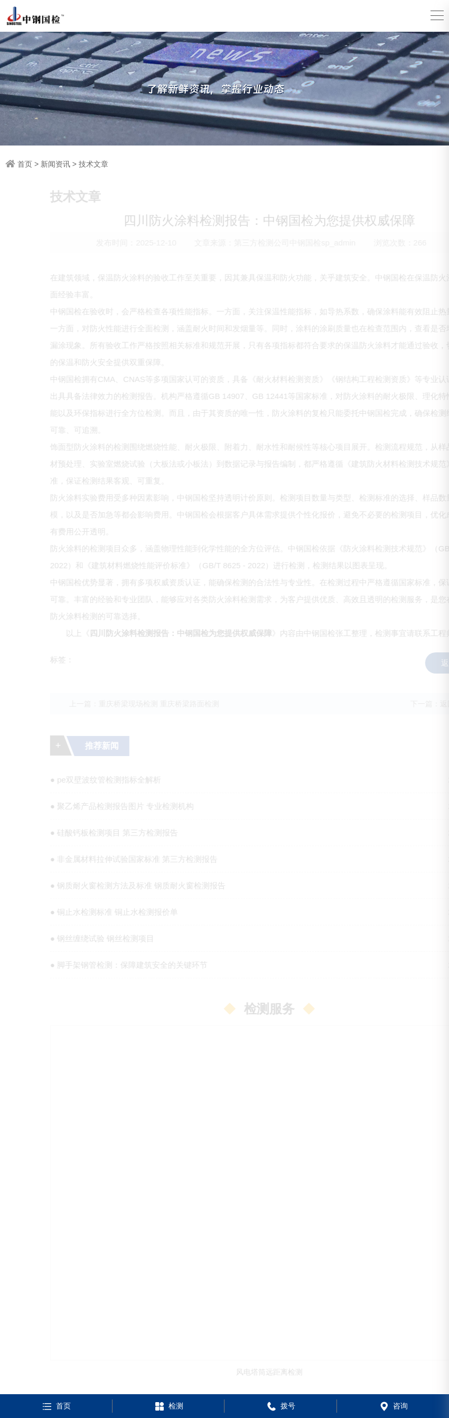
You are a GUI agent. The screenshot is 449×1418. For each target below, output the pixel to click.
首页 (24, 164)
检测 (168, 1406)
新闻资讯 (55, 164)
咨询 (393, 1406)
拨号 (280, 1406)
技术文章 (93, 164)
